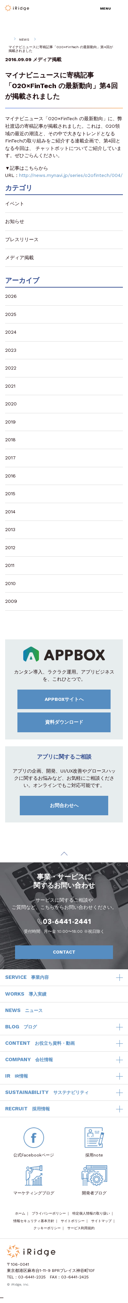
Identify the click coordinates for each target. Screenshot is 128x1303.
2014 (10, 511)
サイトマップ (101, 1221)
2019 (10, 422)
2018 (10, 439)
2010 (10, 583)
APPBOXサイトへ (76, 699)
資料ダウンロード (76, 722)
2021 (10, 386)
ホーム (20, 1213)
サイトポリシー (73, 1221)
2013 (10, 529)
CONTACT (79, 952)
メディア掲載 (47, 59)
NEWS (24, 39)
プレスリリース (22, 239)
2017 (10, 457)
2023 (10, 350)
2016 (10, 476)
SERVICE (27, 977)
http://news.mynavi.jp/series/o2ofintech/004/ (71, 175)
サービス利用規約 (81, 1228)
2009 (11, 601)
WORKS (25, 994)
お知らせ (14, 221)
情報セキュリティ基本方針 (33, 1221)
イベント (14, 203)
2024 (10, 332)
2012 (10, 547)
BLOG (21, 1027)
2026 (11, 296)
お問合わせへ (77, 805)
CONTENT (40, 1043)
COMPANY (29, 1059)
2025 (10, 314)
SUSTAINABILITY (47, 1092)
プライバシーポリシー (49, 1213)
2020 (11, 403)
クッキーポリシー (47, 1228)
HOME (7, 39)
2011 (9, 565)
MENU (105, 8)
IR (16, 1076)
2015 (10, 493)
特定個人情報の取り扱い (91, 1213)
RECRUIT (27, 1109)
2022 (10, 368)
